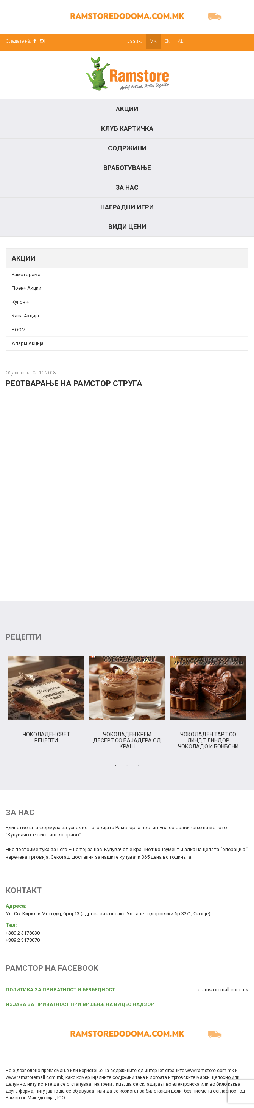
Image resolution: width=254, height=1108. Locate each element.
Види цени (127, 226)
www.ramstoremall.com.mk (34, 1077)
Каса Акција (25, 315)
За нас (127, 187)
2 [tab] (127, 766)
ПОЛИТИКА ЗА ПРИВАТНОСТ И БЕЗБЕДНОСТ (60, 989)
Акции (127, 109)
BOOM (19, 329)
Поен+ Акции (26, 288)
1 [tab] (116, 766)
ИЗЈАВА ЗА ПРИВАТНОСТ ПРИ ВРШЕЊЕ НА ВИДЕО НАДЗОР (80, 1004)
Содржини (127, 148)
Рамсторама (26, 274)
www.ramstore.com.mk (209, 1070)
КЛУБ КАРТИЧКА (127, 128)
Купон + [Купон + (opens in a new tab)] (20, 302)
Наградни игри (127, 207)
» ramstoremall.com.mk (222, 989)
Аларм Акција (28, 343)
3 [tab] (138, 766)
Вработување (127, 168)
